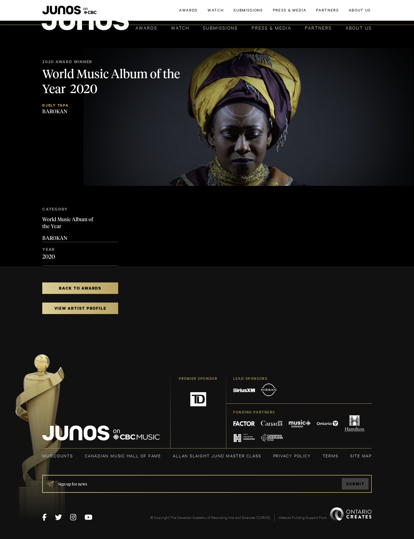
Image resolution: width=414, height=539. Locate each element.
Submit (355, 483)
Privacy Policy (292, 455)
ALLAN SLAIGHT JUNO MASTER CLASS (217, 455)
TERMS (330, 455)
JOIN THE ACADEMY (291, 13)
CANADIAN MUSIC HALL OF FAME (123, 455)
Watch (180, 27)
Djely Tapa (55, 105)
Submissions (220, 27)
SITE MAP (361, 455)
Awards (146, 27)
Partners (318, 27)
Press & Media (271, 27)
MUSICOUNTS (57, 455)
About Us (359, 27)
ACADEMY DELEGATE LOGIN (344, 13)
